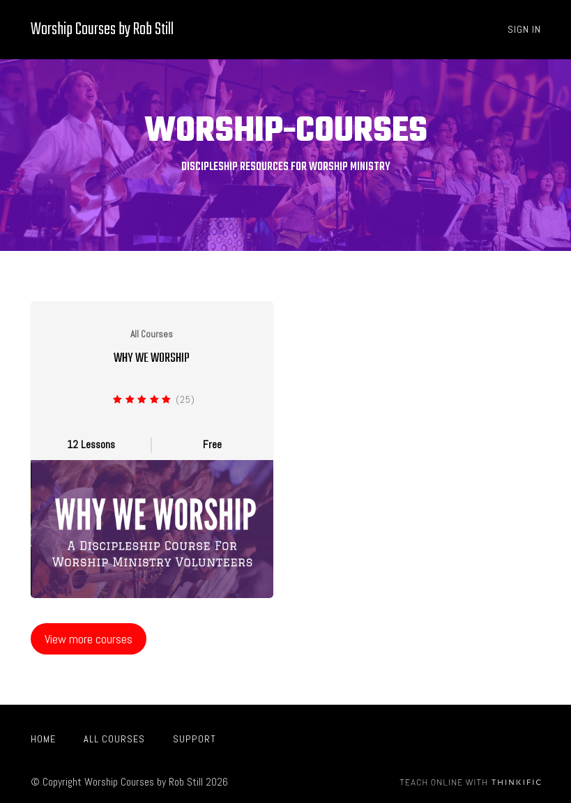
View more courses (88, 639)
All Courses (114, 739)
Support (194, 739)
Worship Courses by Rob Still (102, 29)
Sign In (524, 29)
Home (43, 739)
